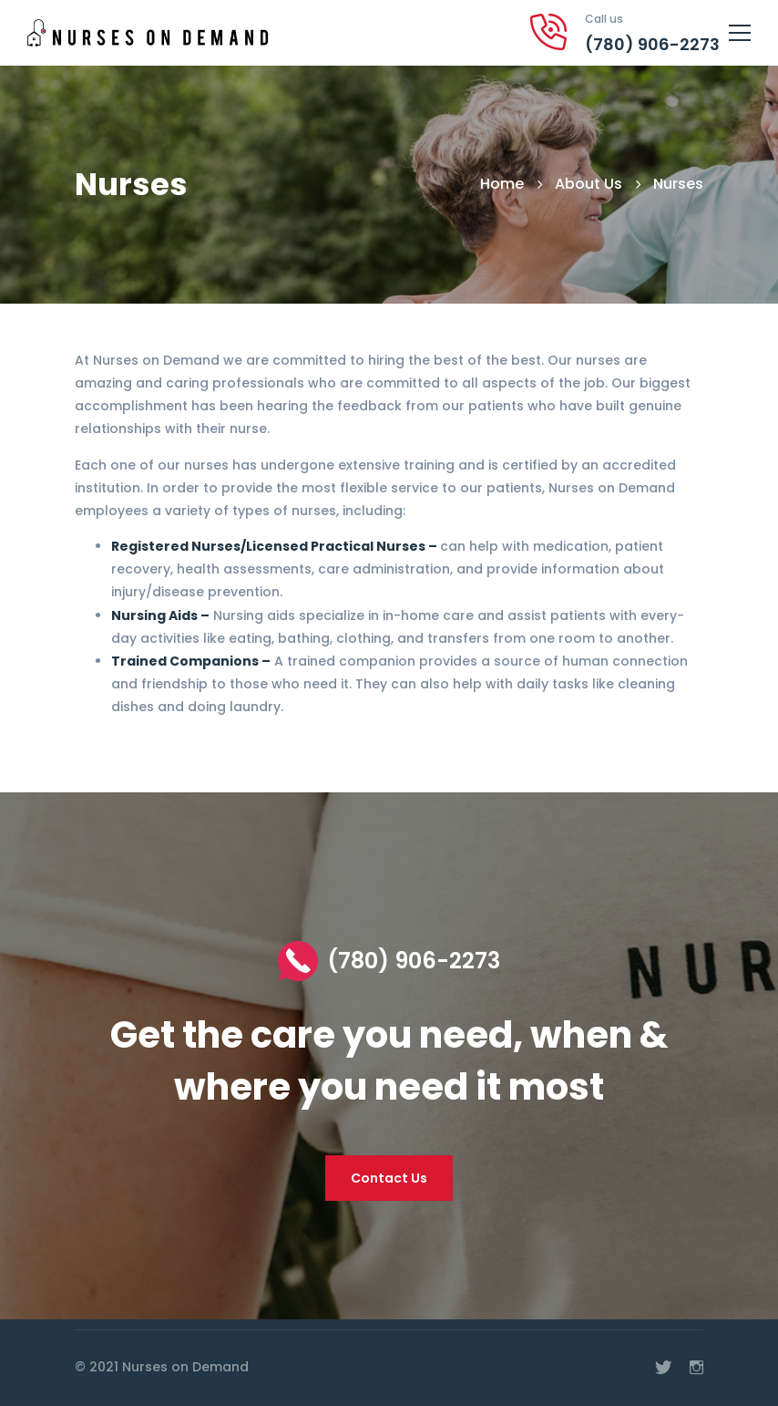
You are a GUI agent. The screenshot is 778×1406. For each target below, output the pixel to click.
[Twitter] (663, 1367)
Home (502, 183)
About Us (588, 183)
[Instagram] (696, 1367)
